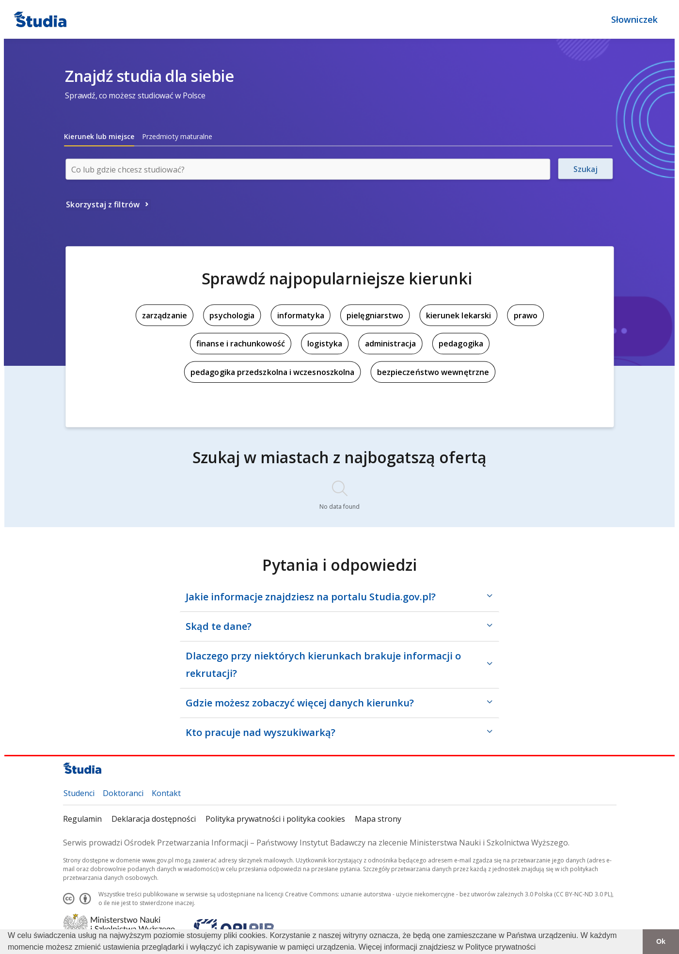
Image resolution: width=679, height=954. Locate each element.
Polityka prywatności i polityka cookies (275, 819)
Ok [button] (660, 941)
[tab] (99, 136)
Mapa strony (378, 819)
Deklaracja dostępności (153, 819)
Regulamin (82, 819)
